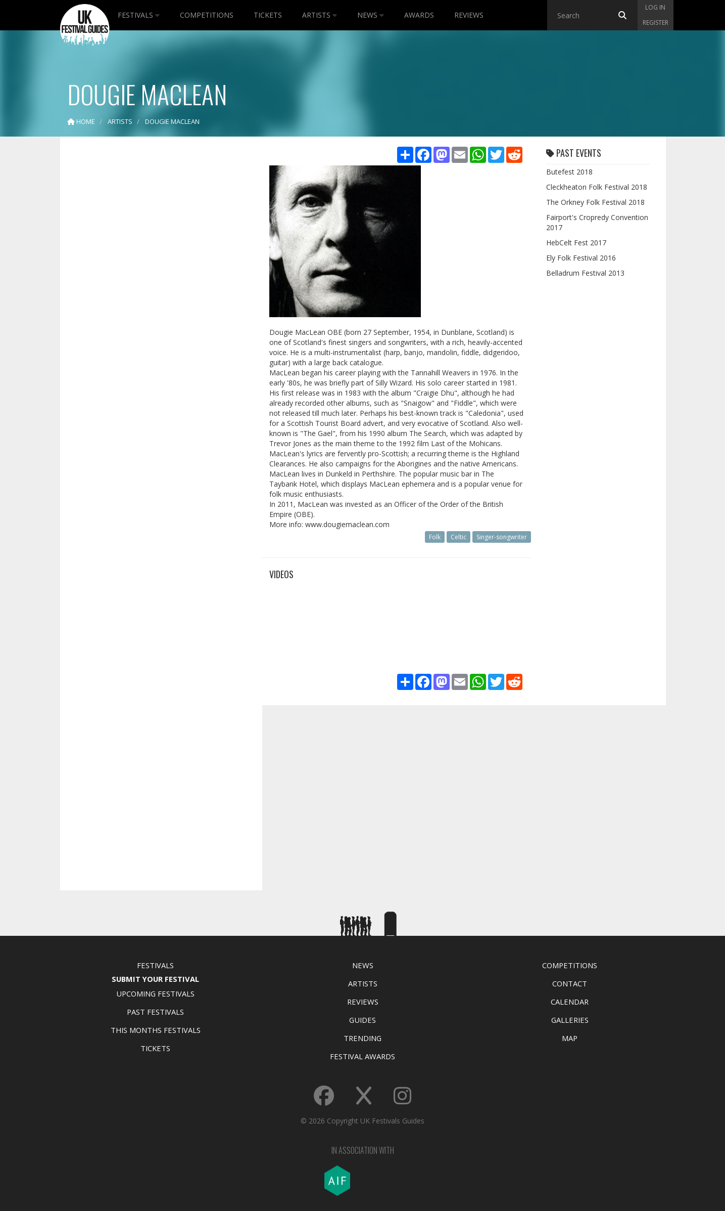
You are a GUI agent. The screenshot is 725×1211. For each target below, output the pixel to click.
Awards (419, 15)
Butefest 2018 (569, 172)
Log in (655, 7)
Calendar (570, 1002)
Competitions (206, 15)
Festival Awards (362, 1056)
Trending (362, 1038)
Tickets (268, 15)
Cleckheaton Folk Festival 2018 (596, 187)
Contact (569, 983)
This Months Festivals (156, 1030)
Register (655, 22)
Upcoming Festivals (155, 993)
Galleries (570, 1020)
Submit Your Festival (155, 979)
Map (569, 1038)
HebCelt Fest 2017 (576, 242)
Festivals (139, 15)
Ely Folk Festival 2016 (581, 258)
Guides (362, 1020)
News (370, 15)
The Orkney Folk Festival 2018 (595, 202)
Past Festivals (155, 1012)
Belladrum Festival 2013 (585, 273)
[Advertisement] (153, 303)
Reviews (469, 15)
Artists (319, 15)
